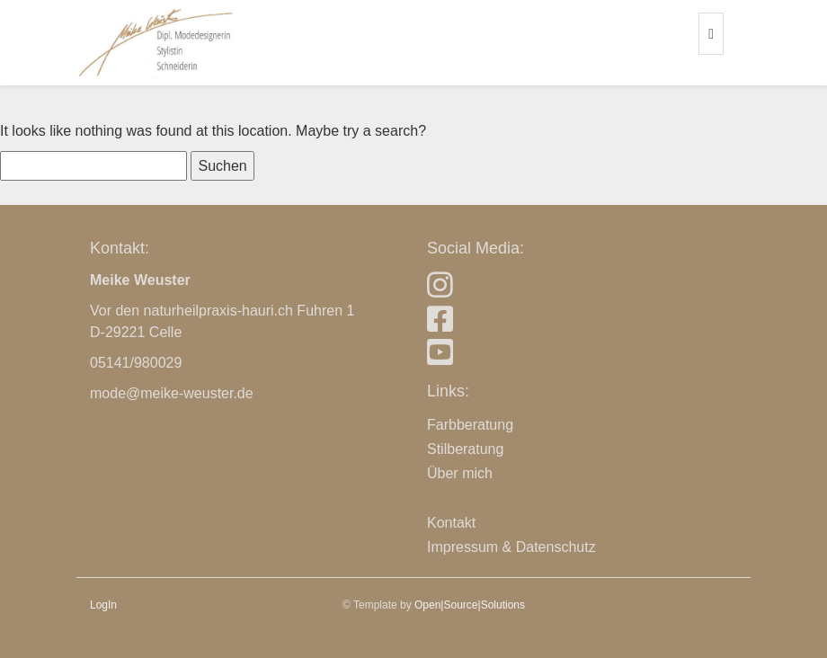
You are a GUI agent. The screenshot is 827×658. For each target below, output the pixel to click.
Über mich (460, 473)
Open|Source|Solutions (469, 605)
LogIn (103, 605)
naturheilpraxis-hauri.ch (218, 310)
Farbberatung (470, 424)
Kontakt (451, 522)
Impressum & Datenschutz (511, 547)
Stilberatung (465, 449)
